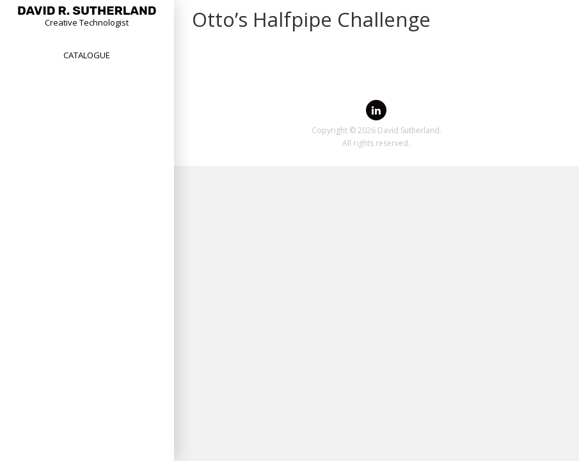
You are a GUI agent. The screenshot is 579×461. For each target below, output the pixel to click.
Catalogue (86, 55)
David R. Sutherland (87, 10)
